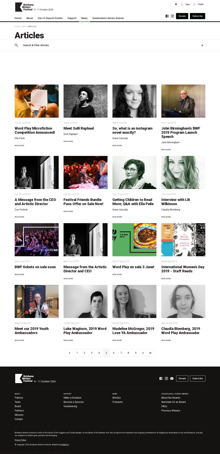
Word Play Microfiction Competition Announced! (35, 130)
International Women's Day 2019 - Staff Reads (182, 269)
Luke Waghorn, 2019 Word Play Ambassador (85, 331)
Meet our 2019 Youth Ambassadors (31, 331)
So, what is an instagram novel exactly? (132, 130)
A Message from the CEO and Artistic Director (35, 202)
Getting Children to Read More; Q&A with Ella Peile (133, 202)
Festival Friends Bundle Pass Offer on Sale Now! (83, 202)
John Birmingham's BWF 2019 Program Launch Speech (180, 132)
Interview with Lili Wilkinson (175, 202)
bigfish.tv (65, 445)
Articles (32, 26)
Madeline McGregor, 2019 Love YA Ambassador (133, 331)
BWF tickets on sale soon (35, 267)
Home (17, 26)
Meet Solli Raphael (79, 128)
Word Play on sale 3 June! (133, 267)
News (24, 26)
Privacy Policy (20, 440)
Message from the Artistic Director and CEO (85, 269)
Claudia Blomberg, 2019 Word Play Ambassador (180, 331)
